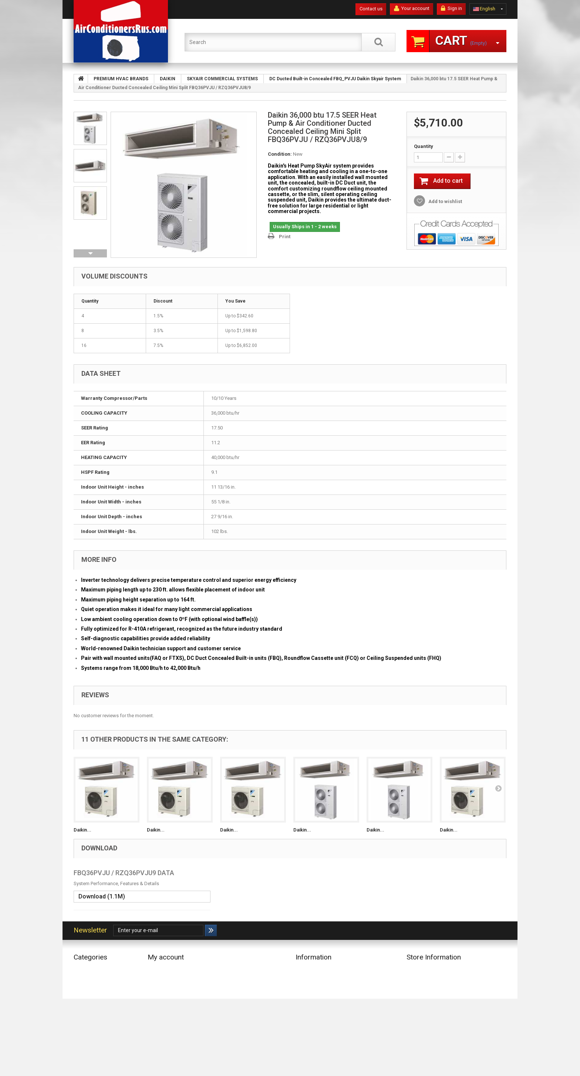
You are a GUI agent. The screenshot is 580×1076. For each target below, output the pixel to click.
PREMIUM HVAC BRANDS (101, 978)
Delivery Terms (311, 978)
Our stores (307, 969)
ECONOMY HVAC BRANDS (101, 969)
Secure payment (313, 1004)
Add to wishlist (444, 201)
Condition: (280, 154)
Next (90, 253)
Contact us (371, 8)
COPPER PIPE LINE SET (97, 1004)
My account (166, 957)
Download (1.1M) (101, 896)
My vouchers (161, 1007)
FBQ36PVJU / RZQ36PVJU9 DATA (124, 873)
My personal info (165, 998)
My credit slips (163, 978)
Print (284, 236)
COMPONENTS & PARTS (99, 1014)
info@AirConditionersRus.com (452, 1032)
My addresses (163, 988)
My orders (158, 969)
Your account (411, 8)
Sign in (451, 8)
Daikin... (82, 830)
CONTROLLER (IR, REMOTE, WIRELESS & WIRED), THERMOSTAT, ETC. (102, 1030)
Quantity (423, 146)
